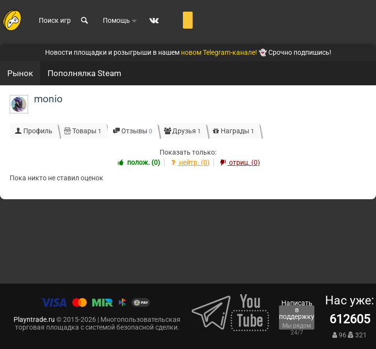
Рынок (20, 73)
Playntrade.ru (34, 319)
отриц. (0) (239, 162)
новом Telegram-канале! (219, 52)
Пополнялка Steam (84, 73)
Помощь (120, 21)
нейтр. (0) (189, 162)
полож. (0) (138, 162)
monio (48, 99)
